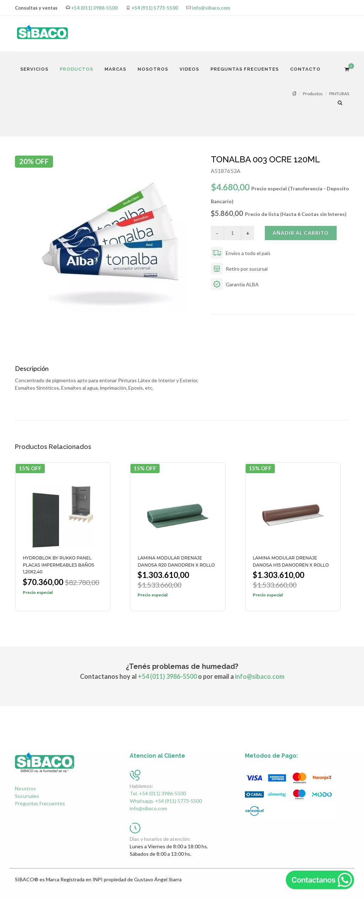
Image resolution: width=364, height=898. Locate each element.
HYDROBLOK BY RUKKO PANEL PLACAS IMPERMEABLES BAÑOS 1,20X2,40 (58, 565)
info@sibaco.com (211, 8)
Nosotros (25, 789)
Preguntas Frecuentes (40, 804)
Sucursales (27, 797)
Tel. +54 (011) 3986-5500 (158, 794)
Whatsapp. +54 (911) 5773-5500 (166, 802)
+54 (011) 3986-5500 (94, 8)
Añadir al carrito (301, 233)
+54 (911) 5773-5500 (155, 8)
